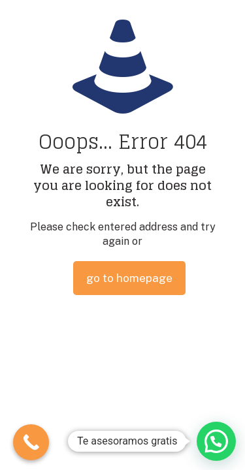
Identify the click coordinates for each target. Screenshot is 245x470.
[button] (216, 441)
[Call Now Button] (31, 442)
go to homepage (129, 278)
